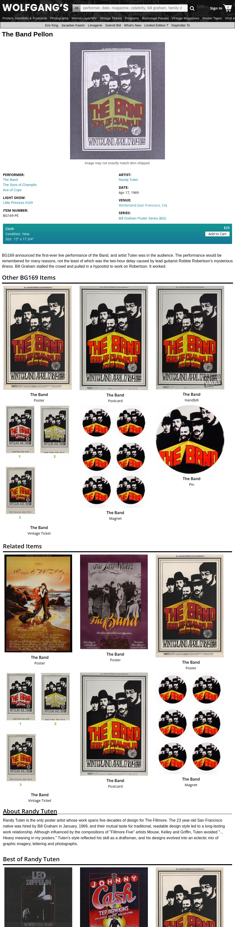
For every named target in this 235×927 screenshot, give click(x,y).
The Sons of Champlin (20, 185)
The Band (10, 180)
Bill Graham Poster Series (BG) (142, 218)
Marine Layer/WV (84, 18)
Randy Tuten (128, 180)
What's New (132, 25)
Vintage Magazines (185, 18)
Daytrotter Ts (181, 25)
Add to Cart (217, 234)
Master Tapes (212, 18)
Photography (59, 18)
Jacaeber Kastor (73, 25)
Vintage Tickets (111, 18)
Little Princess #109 (18, 203)
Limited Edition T (156, 25)
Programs (132, 18)
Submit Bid (113, 25)
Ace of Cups (12, 190)
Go (192, 8)
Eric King (51, 25)
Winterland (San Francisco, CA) (143, 205)
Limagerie (95, 25)
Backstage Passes (155, 18)
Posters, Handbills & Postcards (24, 18)
